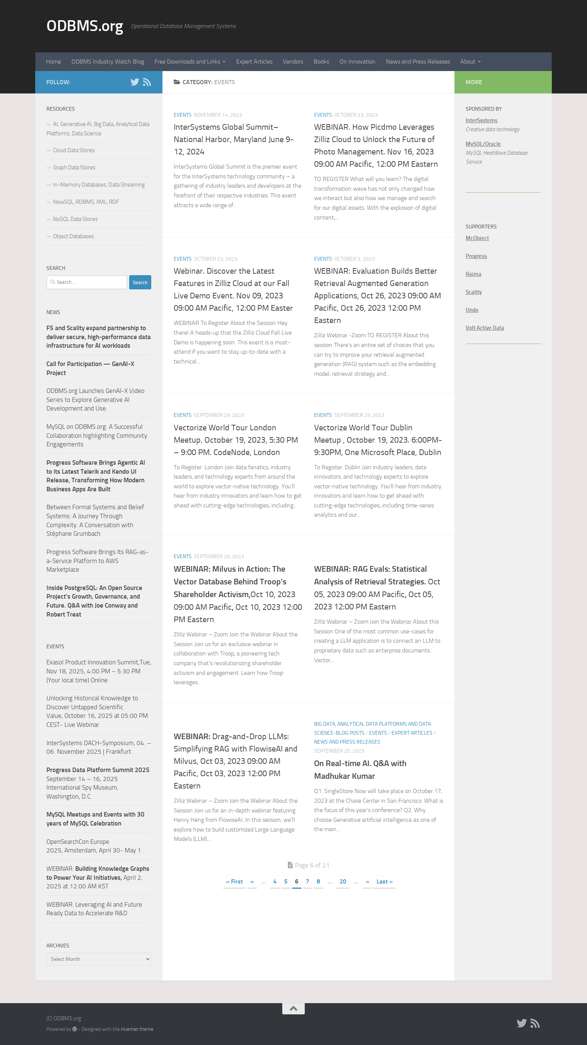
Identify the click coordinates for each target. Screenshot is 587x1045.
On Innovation (357, 61)
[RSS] (146, 81)
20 (343, 881)
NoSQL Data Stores (75, 219)
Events (183, 115)
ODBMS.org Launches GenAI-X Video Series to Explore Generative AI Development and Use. (95, 399)
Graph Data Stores (74, 167)
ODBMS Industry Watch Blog (108, 61)
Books (321, 61)
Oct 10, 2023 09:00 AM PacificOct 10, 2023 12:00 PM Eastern (238, 594)
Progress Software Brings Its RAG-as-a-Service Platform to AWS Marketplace (97, 560)
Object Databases (73, 236)
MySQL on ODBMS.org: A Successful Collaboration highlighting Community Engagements (96, 435)
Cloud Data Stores (74, 150)
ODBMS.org (84, 25)
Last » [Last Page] (385, 881)
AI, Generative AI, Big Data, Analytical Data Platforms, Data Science (97, 129)
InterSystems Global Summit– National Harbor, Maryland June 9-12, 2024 (234, 139)
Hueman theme (137, 1029)
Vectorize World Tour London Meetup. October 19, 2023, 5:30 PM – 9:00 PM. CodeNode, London (236, 440)
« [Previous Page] (252, 881)
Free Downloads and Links (187, 61)
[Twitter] (134, 81)
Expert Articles (254, 61)
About (467, 61)
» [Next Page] (367, 881)
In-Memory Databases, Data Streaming (99, 184)
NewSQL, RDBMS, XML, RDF (86, 202)
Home (53, 61)
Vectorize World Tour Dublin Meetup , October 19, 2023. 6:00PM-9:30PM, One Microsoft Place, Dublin (378, 440)
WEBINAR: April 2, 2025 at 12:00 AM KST (97, 877)
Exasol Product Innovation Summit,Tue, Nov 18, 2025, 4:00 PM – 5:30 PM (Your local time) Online (98, 670)
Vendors (293, 61)
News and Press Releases (418, 61)
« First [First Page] (234, 881)
